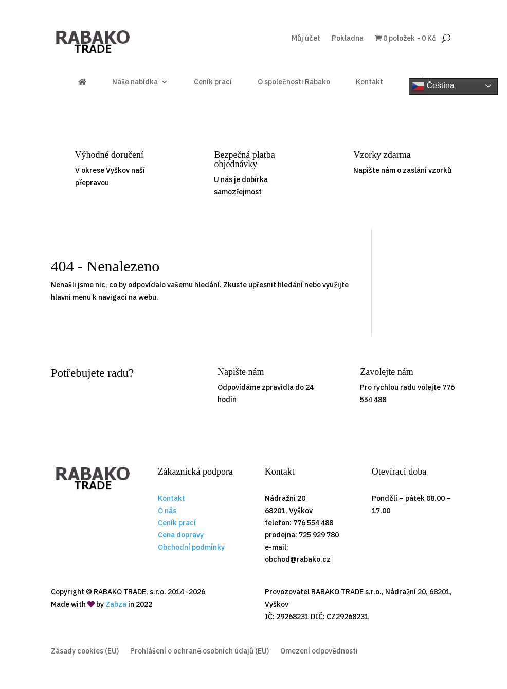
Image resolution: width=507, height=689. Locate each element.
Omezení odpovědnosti (319, 651)
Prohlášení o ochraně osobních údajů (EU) (199, 651)
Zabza (115, 604)
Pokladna (348, 38)
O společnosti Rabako (294, 82)
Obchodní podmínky (191, 547)
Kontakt (369, 82)
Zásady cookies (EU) (85, 651)
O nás (167, 510)
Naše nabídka (135, 82)
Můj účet (306, 38)
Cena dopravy (181, 534)
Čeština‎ (433, 86)
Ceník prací (213, 82)
